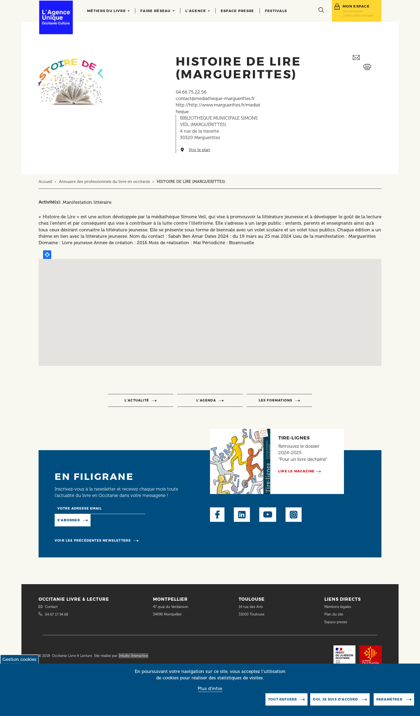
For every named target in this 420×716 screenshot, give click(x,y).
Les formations (275, 400)
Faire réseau (157, 11)
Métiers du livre (108, 11)
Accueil (45, 181)
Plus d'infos (210, 688)
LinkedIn (242, 514)
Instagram (294, 514)
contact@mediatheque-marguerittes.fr (215, 98)
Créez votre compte (358, 15)
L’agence (197, 11)
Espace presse (237, 11)
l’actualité (137, 400)
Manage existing (112, 519)
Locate (47, 254)
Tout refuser (282, 699)
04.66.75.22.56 (191, 92)
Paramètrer (390, 699)
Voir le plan (199, 149)
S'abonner (68, 520)
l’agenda (206, 400)
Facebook (217, 514)
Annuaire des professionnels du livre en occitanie (104, 181)
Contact (51, 607)
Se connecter (353, 11)
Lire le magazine (296, 471)
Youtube (267, 514)
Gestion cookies (19, 659)
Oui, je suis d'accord (336, 699)
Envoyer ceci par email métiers (367, 57)
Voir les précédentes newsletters (93, 540)
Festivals (276, 11)
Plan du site (333, 614)
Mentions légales (338, 607)
